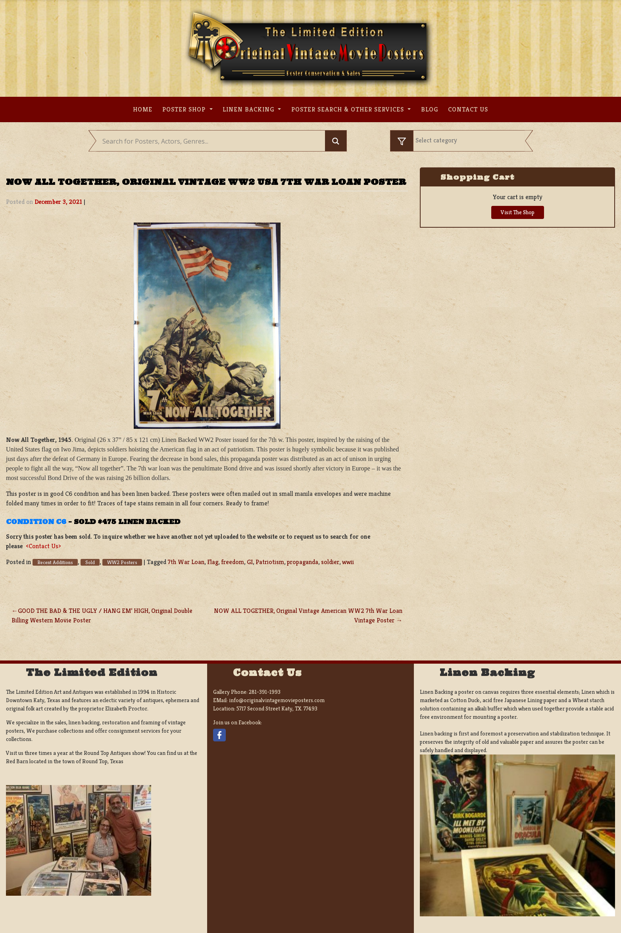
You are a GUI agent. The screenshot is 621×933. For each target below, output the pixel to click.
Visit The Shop (517, 212)
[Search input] (212, 141)
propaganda (302, 562)
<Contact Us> (43, 546)
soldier (330, 562)
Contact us (468, 109)
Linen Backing (249, 109)
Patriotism (270, 562)
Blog (429, 109)
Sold (90, 562)
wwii (348, 562)
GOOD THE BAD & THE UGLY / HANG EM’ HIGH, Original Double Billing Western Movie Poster (102, 615)
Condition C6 (36, 522)
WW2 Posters (122, 562)
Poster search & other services (348, 109)
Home (142, 109)
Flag (212, 562)
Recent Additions (55, 562)
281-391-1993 (265, 691)
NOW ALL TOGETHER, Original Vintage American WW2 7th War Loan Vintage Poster (308, 615)
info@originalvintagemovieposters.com (277, 700)
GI (250, 562)
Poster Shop (185, 109)
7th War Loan (186, 562)
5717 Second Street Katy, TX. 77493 (276, 708)
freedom (232, 562)
